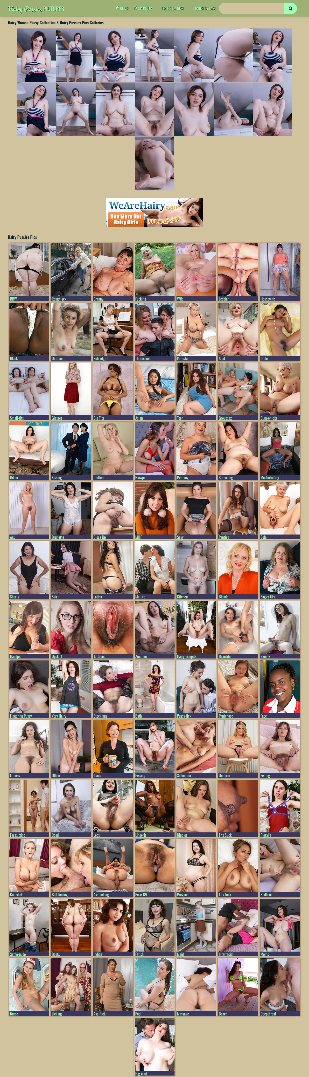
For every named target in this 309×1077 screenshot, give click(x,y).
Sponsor (144, 8)
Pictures (36, 9)
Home (123, 8)
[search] (290, 8)
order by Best (173, 8)
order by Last (205, 8)
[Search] (258, 8)
